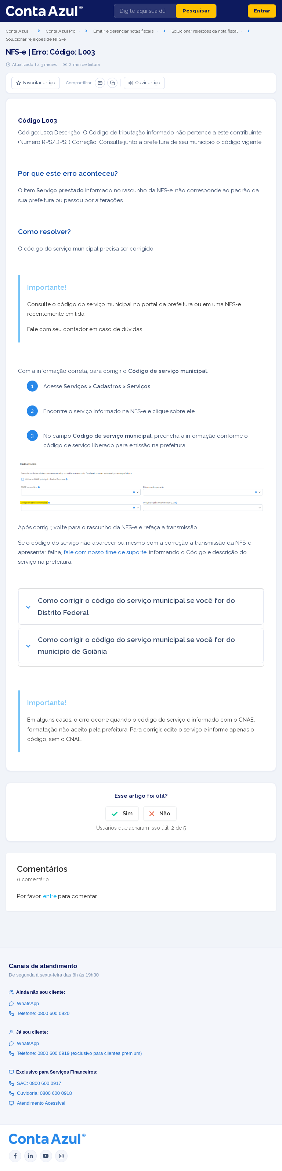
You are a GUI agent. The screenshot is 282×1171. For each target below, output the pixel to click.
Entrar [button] (262, 11)
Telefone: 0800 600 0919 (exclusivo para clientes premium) (75, 1053)
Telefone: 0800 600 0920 (39, 1013)
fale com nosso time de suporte (105, 552)
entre (50, 896)
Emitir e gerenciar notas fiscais (123, 31)
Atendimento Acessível (37, 1103)
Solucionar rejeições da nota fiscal (204, 31)
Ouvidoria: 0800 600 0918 (40, 1093)
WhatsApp (24, 1003)
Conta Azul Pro (60, 31)
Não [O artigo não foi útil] (164, 813)
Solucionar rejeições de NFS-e (36, 39)
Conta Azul (17, 31)
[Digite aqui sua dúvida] (145, 11)
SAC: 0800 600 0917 (35, 1083)
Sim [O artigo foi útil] (128, 813)
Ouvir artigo (144, 82)
